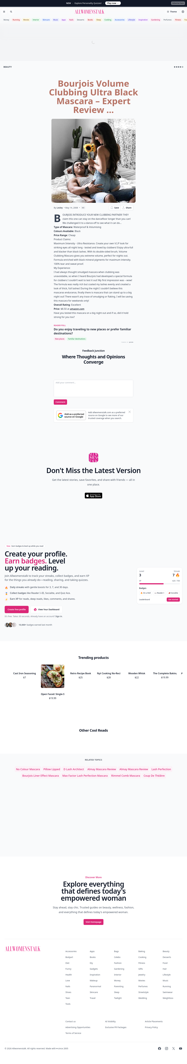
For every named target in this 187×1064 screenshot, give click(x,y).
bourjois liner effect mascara (40, 775)
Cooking (107, 20)
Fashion (118, 963)
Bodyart (69, 957)
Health (68, 974)
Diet (67, 963)
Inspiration (143, 20)
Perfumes (167, 20)
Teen (67, 998)
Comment (60, 402)
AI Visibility (110, 1021)
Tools (67, 1003)
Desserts (80, 20)
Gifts (140, 968)
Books (90, 20)
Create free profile (17, 609)
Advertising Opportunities (77, 1027)
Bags (116, 951)
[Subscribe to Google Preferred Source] (71, 415)
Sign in (58, 616)
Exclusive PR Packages (115, 1027)
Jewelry (141, 974)
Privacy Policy (151, 1027)
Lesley (60, 207)
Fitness (178, 20)
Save (114, 207)
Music (55, 20)
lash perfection (161, 769)
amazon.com (77, 308)
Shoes (68, 992)
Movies (26, 20)
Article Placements (154, 1021)
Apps (64, 20)
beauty (8, 66)
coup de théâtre (154, 775)
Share (126, 207)
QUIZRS (131, 342)
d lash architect (74, 769)
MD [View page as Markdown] (83, 208)
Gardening (155, 20)
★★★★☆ (178, 66)
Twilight (118, 998)
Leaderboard (144, 599)
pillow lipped (51, 769)
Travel (92, 998)
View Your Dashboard (46, 609)
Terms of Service (73, 1033)
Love (67, 980)
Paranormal (95, 986)
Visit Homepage (93, 922)
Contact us (70, 1021)
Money (6, 20)
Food (165, 963)
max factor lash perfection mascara (85, 775)
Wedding (142, 998)
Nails (71, 20)
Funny (68, 968)
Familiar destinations (76, 339)
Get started (173, 599)
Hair (165, 968)
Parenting (118, 986)
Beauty (166, 951)
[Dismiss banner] (129, 412)
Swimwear (168, 992)
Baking (141, 951)
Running (16, 20)
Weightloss (168, 998)
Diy (91, 963)
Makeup (93, 980)
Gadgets (94, 968)
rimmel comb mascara (125, 775)
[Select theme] (172, 12)
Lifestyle (131, 20)
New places (59, 339)
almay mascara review (102, 769)
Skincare (46, 20)
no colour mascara (28, 769)
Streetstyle (143, 992)
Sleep (98, 20)
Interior (36, 20)
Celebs (117, 957)
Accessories (120, 20)
